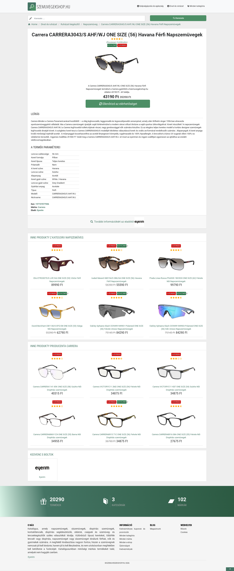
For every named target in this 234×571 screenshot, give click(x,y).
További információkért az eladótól (117, 222)
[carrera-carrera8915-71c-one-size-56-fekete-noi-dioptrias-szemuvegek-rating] (116, 406)
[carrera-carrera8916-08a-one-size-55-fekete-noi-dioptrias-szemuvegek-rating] (176, 406)
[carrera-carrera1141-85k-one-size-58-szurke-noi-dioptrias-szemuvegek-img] (57, 372)
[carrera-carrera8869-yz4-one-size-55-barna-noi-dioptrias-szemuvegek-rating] (57, 406)
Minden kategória (196, 6)
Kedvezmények (125, 549)
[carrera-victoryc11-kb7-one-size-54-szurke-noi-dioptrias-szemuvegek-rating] (176, 358)
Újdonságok (124, 546)
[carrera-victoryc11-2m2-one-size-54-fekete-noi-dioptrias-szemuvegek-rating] (116, 358)
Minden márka (125, 539)
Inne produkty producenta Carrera (54, 346)
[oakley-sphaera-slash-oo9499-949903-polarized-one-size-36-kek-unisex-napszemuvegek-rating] (176, 297)
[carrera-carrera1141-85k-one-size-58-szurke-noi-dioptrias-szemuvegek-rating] (57, 358)
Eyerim (40, 210)
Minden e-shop (125, 542)
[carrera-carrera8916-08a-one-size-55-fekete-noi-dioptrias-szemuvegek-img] (176, 420)
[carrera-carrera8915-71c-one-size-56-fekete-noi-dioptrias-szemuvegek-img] (116, 420)
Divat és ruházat (175, 6)
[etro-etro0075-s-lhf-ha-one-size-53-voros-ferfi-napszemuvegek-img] (57, 264)
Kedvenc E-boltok (41, 454)
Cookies (184, 532)
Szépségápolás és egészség (150, 6)
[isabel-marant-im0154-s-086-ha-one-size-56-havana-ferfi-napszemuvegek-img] (116, 264)
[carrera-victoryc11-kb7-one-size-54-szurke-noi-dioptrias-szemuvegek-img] (176, 372)
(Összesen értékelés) (117, 42)
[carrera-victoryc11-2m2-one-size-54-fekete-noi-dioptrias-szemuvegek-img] (116, 372)
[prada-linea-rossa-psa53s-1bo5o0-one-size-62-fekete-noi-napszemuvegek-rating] (176, 250)
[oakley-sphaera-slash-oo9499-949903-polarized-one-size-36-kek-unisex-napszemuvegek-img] (176, 311)
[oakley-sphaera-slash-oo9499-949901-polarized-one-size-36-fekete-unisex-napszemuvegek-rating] (116, 297)
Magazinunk (155, 529)
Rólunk (184, 529)
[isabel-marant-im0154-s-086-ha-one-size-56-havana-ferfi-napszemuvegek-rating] (116, 250)
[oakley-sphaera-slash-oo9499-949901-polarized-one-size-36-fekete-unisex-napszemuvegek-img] (116, 311)
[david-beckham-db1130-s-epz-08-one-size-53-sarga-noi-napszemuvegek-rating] (57, 297)
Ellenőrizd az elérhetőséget (117, 104)
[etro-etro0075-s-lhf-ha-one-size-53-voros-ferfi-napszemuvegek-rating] (57, 250)
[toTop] (230, 569)
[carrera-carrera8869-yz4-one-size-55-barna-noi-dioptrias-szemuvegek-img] (57, 420)
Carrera (41, 207)
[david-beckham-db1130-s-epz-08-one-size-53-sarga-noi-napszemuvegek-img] (57, 311)
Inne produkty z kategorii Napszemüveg (57, 237)
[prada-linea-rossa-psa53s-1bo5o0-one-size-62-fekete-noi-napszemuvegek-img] (176, 264)
